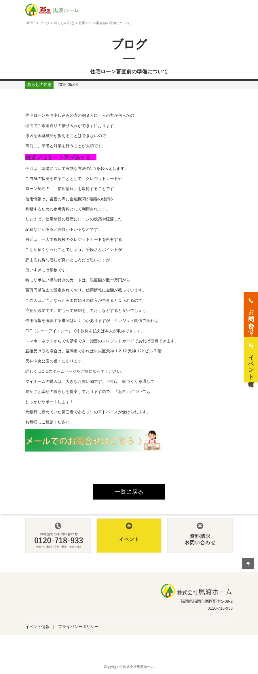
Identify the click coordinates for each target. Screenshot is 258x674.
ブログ (45, 23)
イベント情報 (37, 626)
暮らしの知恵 (64, 23)
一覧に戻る (129, 492)
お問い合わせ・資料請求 (251, 318)
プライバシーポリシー (78, 626)
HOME (30, 23)
